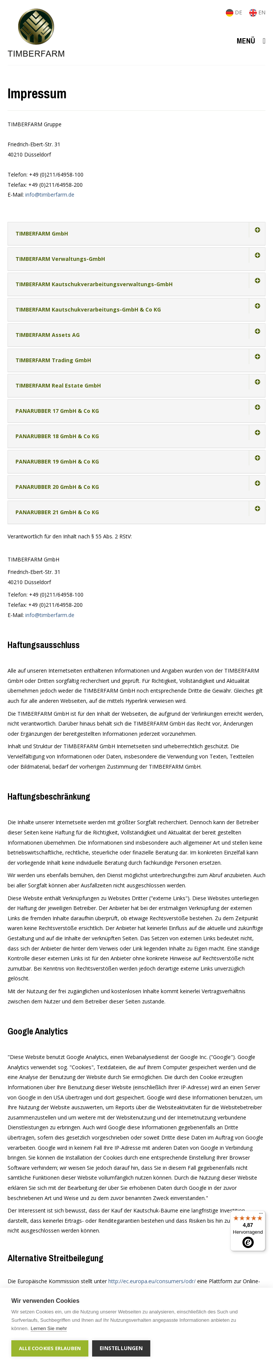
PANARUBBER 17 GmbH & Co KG (57, 410)
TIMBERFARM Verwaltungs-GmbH (60, 258)
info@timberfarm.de (49, 194)
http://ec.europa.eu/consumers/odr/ (152, 1281)
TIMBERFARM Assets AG (47, 334)
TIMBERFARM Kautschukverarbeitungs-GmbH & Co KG (88, 309)
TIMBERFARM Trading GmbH (53, 360)
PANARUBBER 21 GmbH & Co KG (57, 512)
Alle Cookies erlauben (50, 1348)
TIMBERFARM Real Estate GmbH (58, 385)
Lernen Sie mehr (49, 1328)
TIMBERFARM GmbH (41, 233)
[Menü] (260, 1215)
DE (235, 12)
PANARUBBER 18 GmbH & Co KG (57, 436)
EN (257, 12)
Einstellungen (121, 1348)
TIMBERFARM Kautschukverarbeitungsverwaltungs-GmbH (94, 284)
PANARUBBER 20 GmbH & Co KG (57, 486)
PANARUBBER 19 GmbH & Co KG (57, 461)
